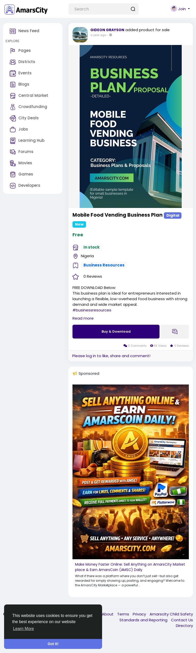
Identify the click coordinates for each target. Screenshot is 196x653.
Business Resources (104, 265)
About (108, 614)
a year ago (98, 35)
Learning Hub (27, 141)
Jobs (19, 129)
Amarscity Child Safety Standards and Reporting (156, 617)
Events (21, 73)
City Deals (24, 118)
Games (21, 174)
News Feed (24, 31)
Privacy (140, 614)
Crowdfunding (28, 107)
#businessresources (91, 310)
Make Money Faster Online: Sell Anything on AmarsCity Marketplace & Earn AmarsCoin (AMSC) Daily (130, 567)
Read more (83, 318)
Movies (21, 163)
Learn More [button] (23, 628)
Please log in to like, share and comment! (111, 355)
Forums (21, 152)
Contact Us (182, 620)
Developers (25, 186)
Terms (123, 614)
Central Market (29, 96)
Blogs (19, 84)
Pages (20, 51)
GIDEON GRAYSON (107, 29)
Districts (22, 62)
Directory (184, 625)
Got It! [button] (53, 644)
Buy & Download (116, 331)
